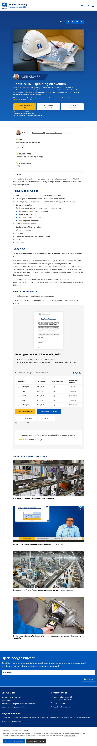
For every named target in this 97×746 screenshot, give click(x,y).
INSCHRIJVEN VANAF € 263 (25, 106)
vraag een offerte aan (54, 133)
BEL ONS (46, 418)
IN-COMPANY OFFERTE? (48, 106)
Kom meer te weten (69, 736)
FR (82, 6)
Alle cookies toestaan (14, 741)
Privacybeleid (6, 700)
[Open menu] (92, 5)
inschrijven (88, 679)
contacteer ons (36, 115)
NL (23, 147)
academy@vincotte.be (62, 707)
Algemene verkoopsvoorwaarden (13, 707)
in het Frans (30, 113)
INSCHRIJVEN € (25, 411)
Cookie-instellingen (36, 741)
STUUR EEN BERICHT (26, 418)
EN (88, 6)
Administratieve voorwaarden (12, 697)
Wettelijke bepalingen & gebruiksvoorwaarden (18, 704)
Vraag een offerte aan (21, 115)
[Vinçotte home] (4, 5)
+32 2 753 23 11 (60, 703)
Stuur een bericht (38, 133)
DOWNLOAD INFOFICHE (72, 106)
